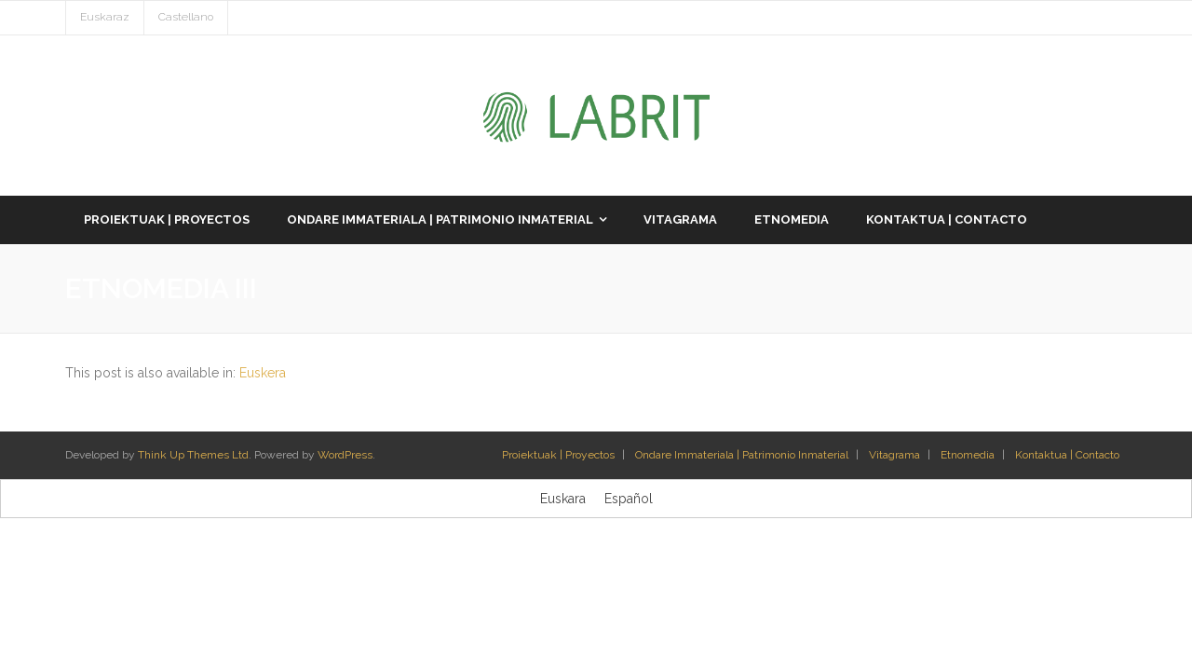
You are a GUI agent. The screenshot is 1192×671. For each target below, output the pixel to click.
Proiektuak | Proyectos (558, 454)
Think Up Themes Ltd (193, 454)
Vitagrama (894, 454)
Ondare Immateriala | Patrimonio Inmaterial (741, 454)
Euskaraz (104, 16)
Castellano (185, 16)
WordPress (345, 454)
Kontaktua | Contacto (1067, 454)
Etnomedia (968, 454)
